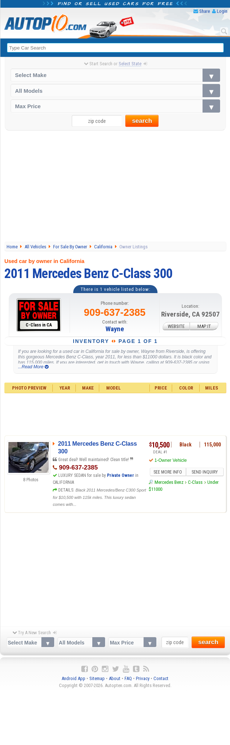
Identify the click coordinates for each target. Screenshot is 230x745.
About (114, 678)
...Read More (33, 366)
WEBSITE (176, 326)
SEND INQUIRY (205, 472)
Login (222, 11)
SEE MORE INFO (167, 472)
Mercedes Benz (169, 482)
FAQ (128, 678)
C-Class (195, 482)
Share (204, 11)
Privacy (142, 678)
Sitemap (97, 678)
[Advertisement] (115, 186)
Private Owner (120, 475)
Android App (73, 678)
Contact (160, 678)
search (142, 120)
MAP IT (204, 326)
